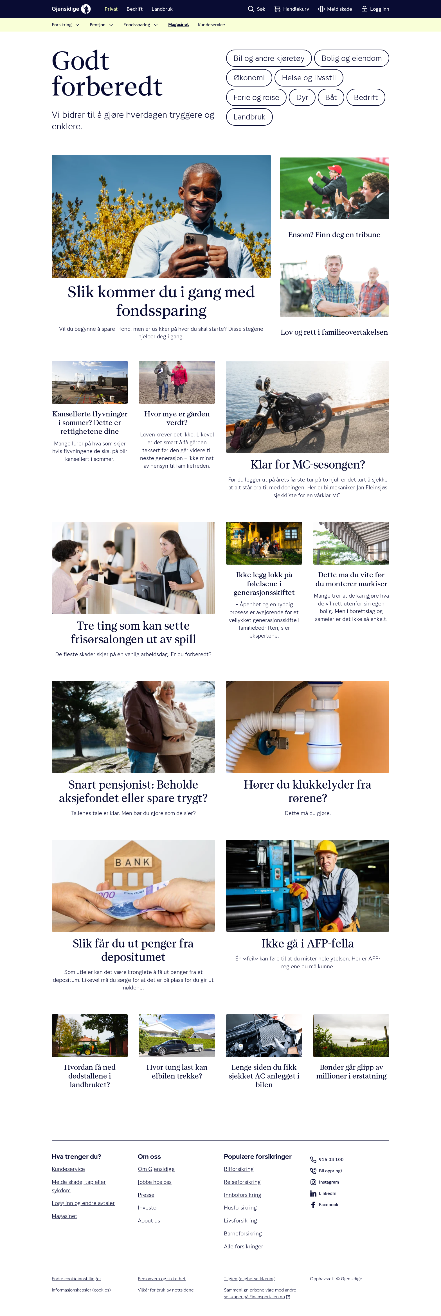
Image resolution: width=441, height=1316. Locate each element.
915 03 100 (327, 1159)
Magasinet (64, 1216)
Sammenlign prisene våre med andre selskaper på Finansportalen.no (260, 1293)
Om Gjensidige (156, 1169)
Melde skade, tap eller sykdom (79, 1186)
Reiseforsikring (242, 1182)
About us (149, 1220)
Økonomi (249, 77)
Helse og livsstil (309, 77)
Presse (146, 1195)
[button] (256, 9)
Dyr (302, 97)
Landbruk (249, 116)
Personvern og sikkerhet (162, 1278)
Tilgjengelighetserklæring (249, 1278)
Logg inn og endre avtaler (83, 1203)
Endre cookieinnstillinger (76, 1278)
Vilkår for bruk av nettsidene (166, 1290)
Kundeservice (68, 1169)
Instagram (324, 1183)
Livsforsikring (240, 1220)
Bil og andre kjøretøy (269, 58)
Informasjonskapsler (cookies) (81, 1290)
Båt (331, 97)
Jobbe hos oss (155, 1182)
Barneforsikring (243, 1233)
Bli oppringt (326, 1172)
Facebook (324, 1205)
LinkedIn (323, 1194)
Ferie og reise (256, 97)
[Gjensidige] (71, 9)
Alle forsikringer (243, 1246)
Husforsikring (240, 1207)
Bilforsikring (239, 1169)
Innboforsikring (242, 1195)
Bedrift (366, 97)
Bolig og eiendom (351, 58)
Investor (148, 1207)
